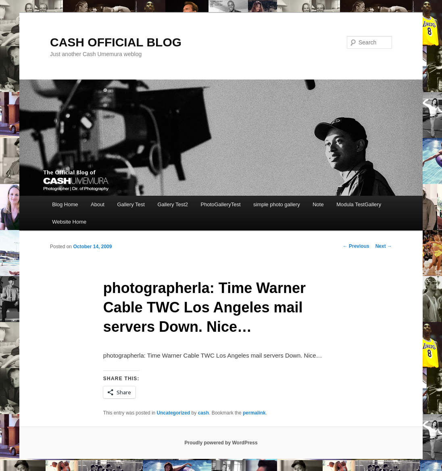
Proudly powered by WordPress (220, 443)
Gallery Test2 (172, 204)
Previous (356, 246)
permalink (254, 413)
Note (318, 204)
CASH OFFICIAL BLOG (115, 42)
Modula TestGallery (358, 204)
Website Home (69, 222)
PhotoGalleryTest (221, 204)
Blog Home (65, 204)
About (97, 204)
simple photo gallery (276, 204)
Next (383, 246)
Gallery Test (130, 204)
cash (203, 413)
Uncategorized (173, 413)
